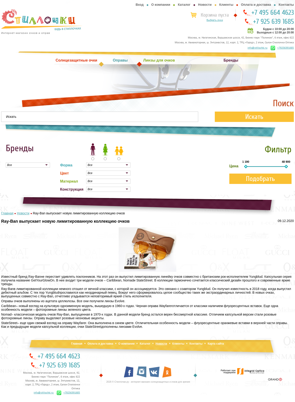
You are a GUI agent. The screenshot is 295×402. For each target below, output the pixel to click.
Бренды (231, 60)
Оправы (120, 60)
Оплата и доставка (256, 4)
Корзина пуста (215, 15)
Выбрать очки (214, 20)
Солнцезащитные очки (76, 60)
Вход (140, 4)
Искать (254, 117)
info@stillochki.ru (257, 48)
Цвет (64, 173)
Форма (66, 165)
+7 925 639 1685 (273, 21)
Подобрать (260, 179)
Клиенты (226, 4)
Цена (233, 166)
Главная (76, 343)
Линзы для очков (159, 60)
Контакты (286, 4)
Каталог (184, 4)
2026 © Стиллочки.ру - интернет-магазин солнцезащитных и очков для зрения (148, 382)
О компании (160, 4)
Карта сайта (216, 343)
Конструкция (71, 189)
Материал (69, 181)
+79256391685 (282, 48)
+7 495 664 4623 (272, 12)
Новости (205, 4)
